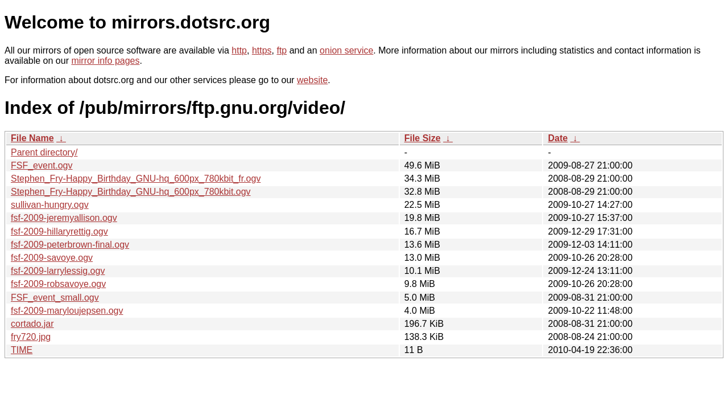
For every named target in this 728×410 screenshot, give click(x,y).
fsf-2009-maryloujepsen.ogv (67, 310)
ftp (281, 50)
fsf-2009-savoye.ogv (52, 258)
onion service (346, 50)
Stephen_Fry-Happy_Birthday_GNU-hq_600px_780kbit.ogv (131, 191)
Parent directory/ (44, 152)
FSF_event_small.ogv (55, 297)
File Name (32, 138)
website (312, 80)
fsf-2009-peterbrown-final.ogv (70, 244)
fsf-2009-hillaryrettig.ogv (59, 231)
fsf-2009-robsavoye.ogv (58, 284)
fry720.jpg (31, 337)
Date (558, 138)
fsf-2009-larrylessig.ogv (58, 271)
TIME (21, 350)
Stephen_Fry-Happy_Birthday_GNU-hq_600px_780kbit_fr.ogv (135, 178)
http (239, 50)
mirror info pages (105, 60)
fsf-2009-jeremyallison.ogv (64, 218)
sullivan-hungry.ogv (50, 205)
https (262, 50)
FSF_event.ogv (42, 165)
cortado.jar (32, 324)
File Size (422, 138)
